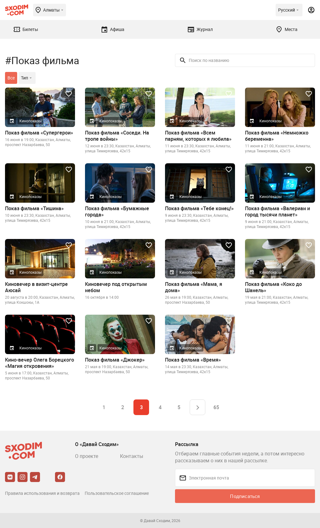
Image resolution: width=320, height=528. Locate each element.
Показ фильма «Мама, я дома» (193, 287)
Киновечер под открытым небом (116, 287)
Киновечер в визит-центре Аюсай (36, 287)
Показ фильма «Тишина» (34, 208)
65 (216, 407)
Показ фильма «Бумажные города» (117, 211)
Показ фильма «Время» (193, 360)
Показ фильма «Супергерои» (39, 132)
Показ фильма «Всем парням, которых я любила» (198, 135)
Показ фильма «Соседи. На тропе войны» (117, 135)
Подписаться (245, 496)
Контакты (131, 456)
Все (11, 78)
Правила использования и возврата (42, 493)
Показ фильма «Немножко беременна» (276, 135)
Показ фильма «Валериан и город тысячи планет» (277, 211)
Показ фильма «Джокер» (115, 360)
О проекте (86, 456)
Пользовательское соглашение (117, 493)
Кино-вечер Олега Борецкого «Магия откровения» (39, 363)
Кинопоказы (30, 120)
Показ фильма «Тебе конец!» (199, 208)
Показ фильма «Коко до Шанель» (273, 287)
